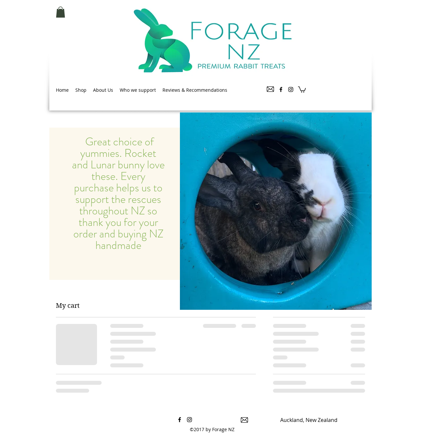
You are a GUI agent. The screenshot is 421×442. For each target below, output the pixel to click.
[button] (60, 12)
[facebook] (281, 89)
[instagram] (290, 89)
